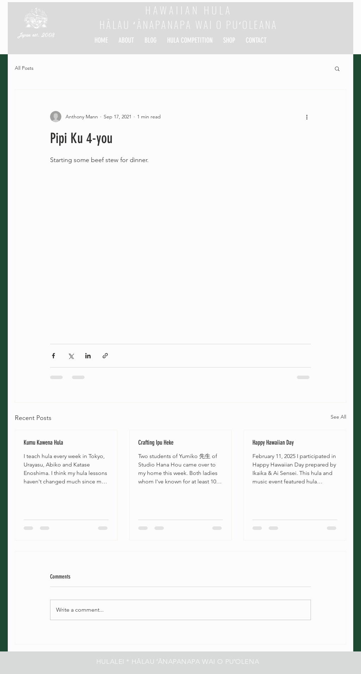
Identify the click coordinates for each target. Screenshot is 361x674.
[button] (337, 68)
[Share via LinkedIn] (88, 355)
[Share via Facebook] (53, 355)
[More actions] (306, 116)
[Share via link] (105, 355)
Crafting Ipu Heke (155, 442)
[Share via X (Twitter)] (70, 355)
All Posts (24, 68)
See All (338, 417)
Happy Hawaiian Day (273, 442)
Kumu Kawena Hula (43, 442)
